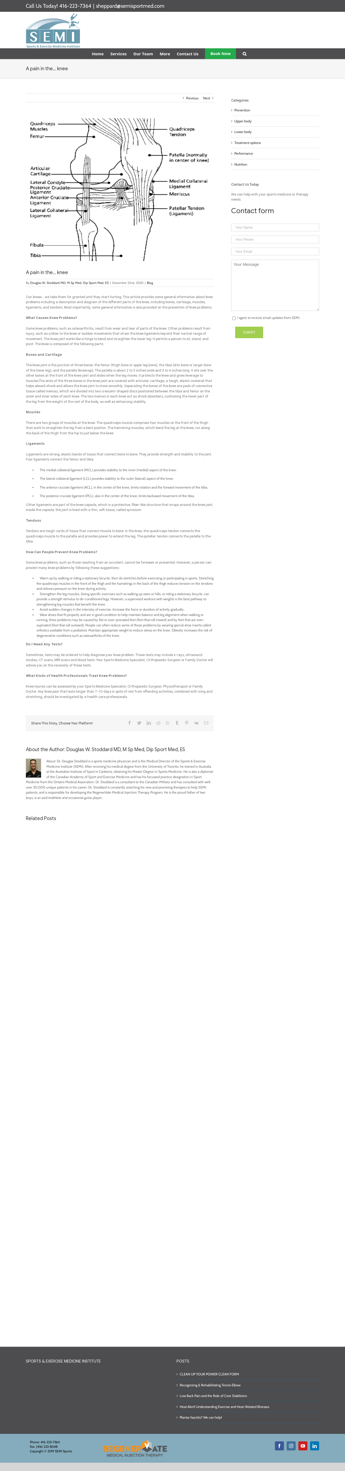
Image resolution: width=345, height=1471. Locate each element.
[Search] (244, 53)
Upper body (243, 121)
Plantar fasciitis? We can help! (201, 1417)
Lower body (243, 132)
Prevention (242, 110)
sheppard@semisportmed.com (130, 6)
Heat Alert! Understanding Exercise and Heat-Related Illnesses (224, 1406)
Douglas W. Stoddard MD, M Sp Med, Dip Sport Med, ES (69, 283)
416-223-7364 (75, 6)
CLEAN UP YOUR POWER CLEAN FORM (209, 1374)
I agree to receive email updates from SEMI (268, 317)
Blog (150, 283)
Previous (192, 98)
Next (206, 98)
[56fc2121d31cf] (120, 189)
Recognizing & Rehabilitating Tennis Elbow (210, 1385)
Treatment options (247, 143)
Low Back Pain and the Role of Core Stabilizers (213, 1396)
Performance (243, 153)
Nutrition (240, 164)
